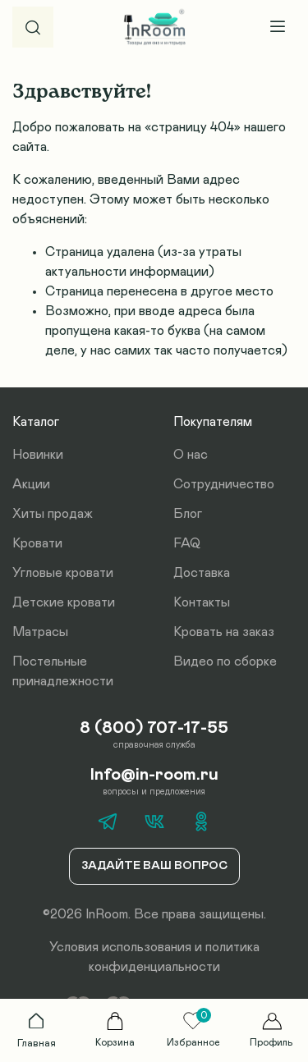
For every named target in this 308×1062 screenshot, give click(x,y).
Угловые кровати (62, 572)
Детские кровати (63, 602)
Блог (187, 513)
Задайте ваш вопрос (154, 866)
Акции (31, 484)
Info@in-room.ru (154, 775)
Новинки (37, 454)
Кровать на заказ (223, 632)
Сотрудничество (223, 484)
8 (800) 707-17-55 (154, 728)
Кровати (37, 543)
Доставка (201, 572)
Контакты (201, 602)
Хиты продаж (52, 513)
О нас (190, 454)
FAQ (186, 543)
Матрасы (40, 632)
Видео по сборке (225, 661)
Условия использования (120, 947)
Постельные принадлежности (62, 671)
